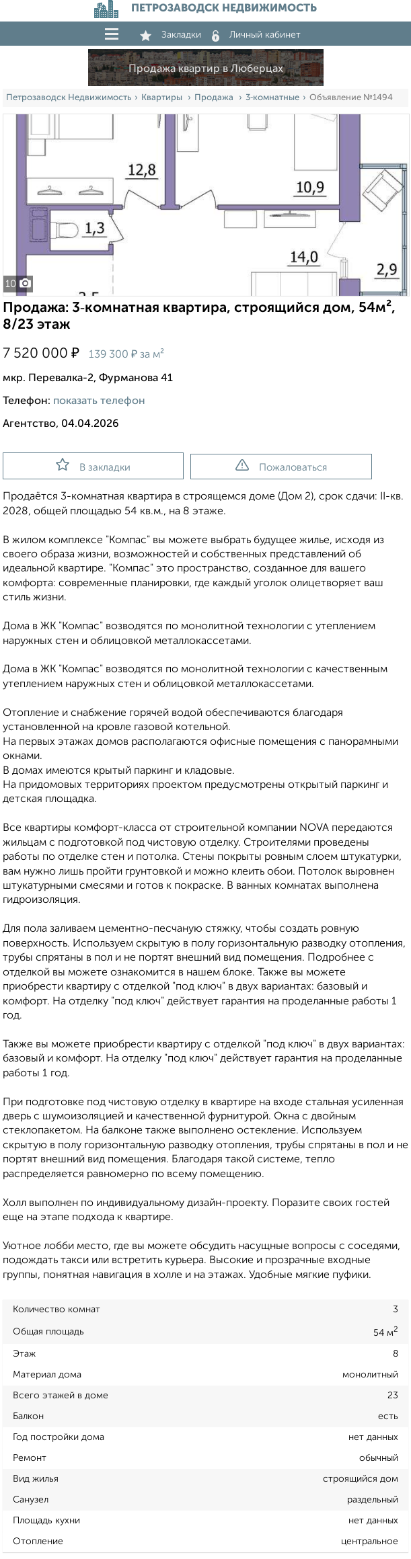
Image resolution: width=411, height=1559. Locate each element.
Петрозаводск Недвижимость (68, 97)
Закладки (170, 35)
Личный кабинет (256, 35)
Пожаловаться (281, 466)
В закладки (93, 465)
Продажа (214, 97)
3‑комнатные (272, 97)
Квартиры (162, 97)
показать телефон (99, 401)
